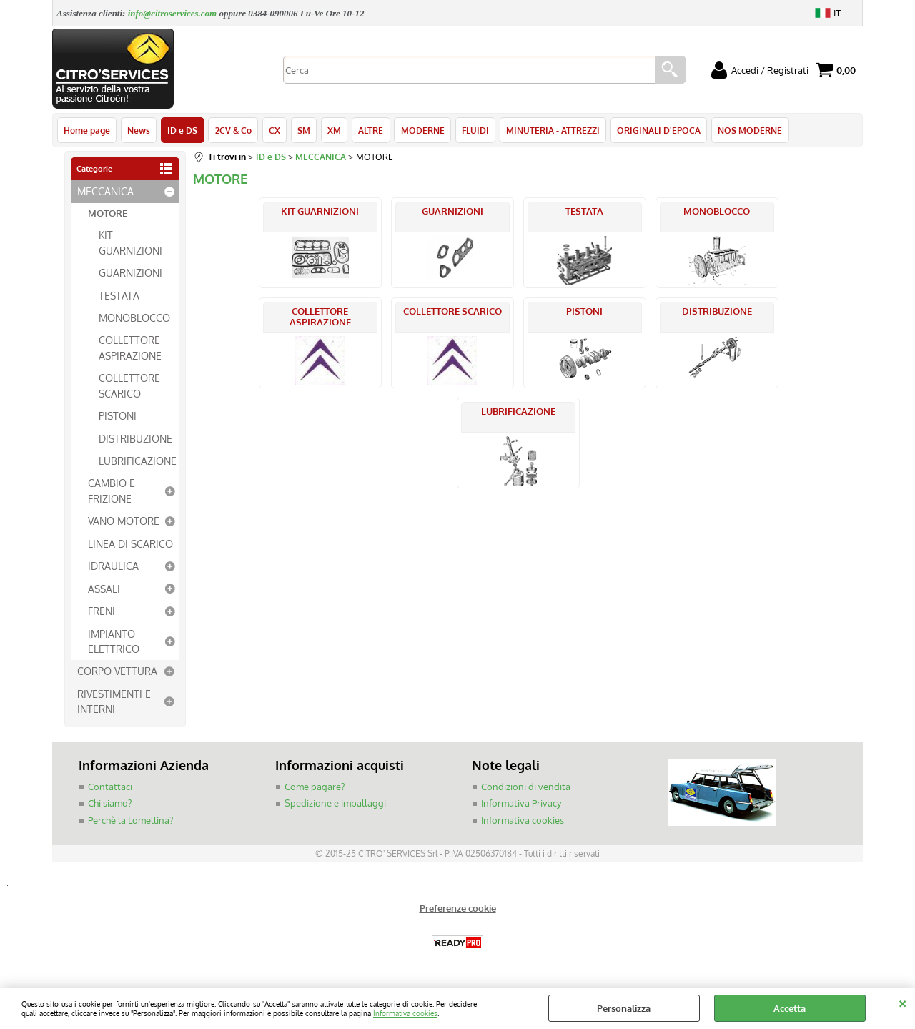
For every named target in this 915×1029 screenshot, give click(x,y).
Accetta (789, 1008)
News (138, 130)
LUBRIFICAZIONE (138, 461)
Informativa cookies (405, 1013)
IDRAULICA (113, 566)
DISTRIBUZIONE (135, 438)
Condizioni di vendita (525, 787)
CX (274, 130)
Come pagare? (315, 787)
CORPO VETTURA (117, 671)
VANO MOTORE (123, 521)
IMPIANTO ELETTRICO (113, 641)
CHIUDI (902, 1002)
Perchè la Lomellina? (130, 821)
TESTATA (119, 295)
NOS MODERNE (748, 130)
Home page (87, 130)
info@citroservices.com (172, 13)
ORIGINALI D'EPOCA (657, 130)
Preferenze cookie (458, 909)
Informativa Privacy (521, 803)
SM (303, 130)
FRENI (101, 611)
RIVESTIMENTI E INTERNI (114, 702)
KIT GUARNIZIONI (130, 243)
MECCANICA (105, 191)
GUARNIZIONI (130, 273)
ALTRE (369, 130)
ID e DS (182, 130)
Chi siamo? (110, 803)
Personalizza (624, 1008)
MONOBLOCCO (134, 318)
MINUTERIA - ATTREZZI (551, 130)
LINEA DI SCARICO (130, 544)
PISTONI (118, 416)
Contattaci (110, 787)
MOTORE (107, 214)
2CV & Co (232, 130)
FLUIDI (474, 130)
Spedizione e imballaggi (335, 803)
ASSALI (104, 588)
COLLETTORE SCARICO (129, 386)
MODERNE (421, 130)
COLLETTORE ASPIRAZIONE (130, 348)
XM (333, 130)
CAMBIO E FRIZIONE (111, 491)
